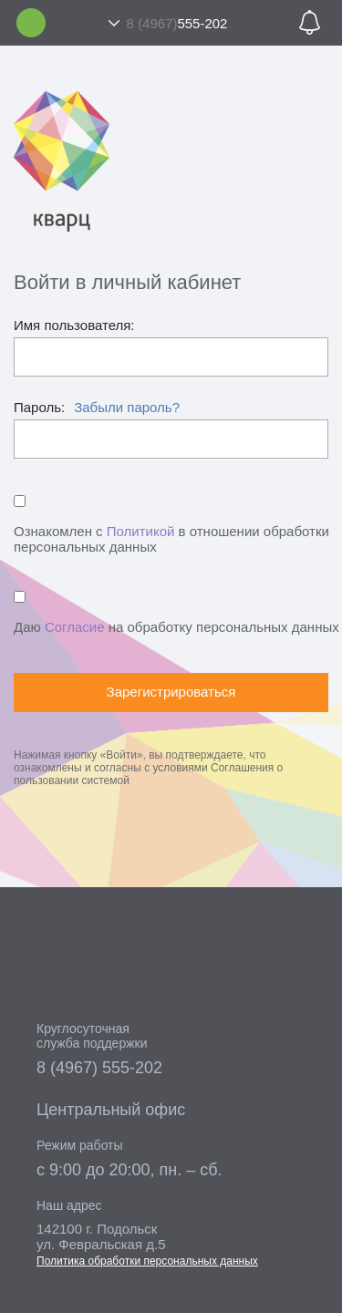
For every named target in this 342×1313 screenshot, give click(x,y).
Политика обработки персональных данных (147, 1261)
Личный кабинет (31, 22)
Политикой (141, 531)
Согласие (75, 627)
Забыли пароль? (127, 407)
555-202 (177, 23)
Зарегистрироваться (171, 691)
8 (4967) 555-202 (99, 1068)
